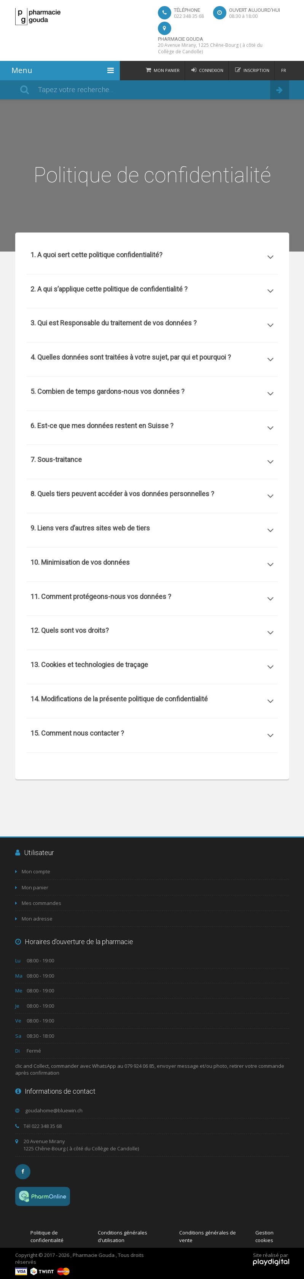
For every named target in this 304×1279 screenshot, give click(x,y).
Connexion (211, 70)
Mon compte (32, 871)
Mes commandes (38, 903)
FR (283, 70)
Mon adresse (34, 918)
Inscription (256, 70)
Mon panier (167, 70)
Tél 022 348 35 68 (38, 1126)
